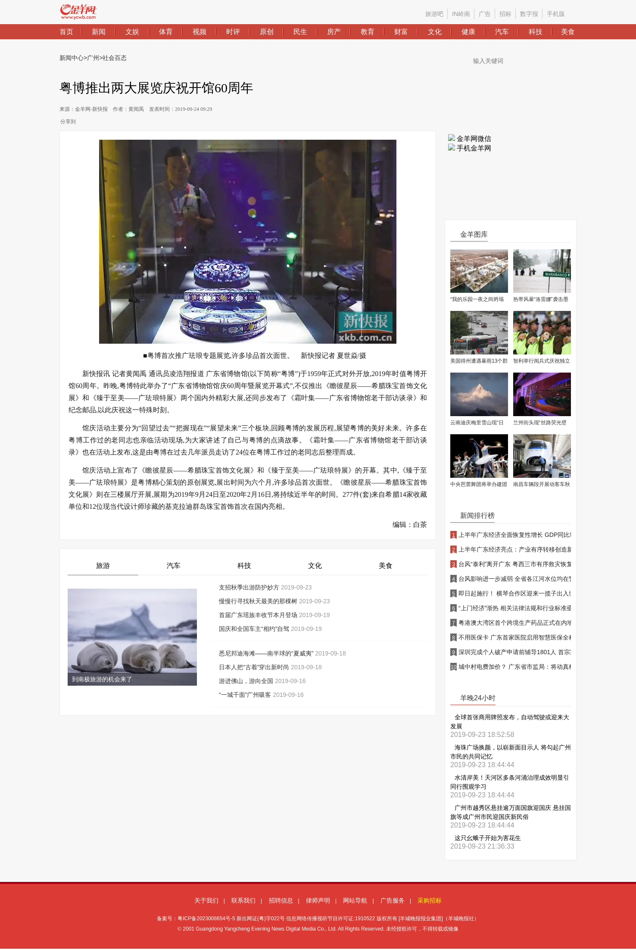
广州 (93, 57)
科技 (244, 565)
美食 (386, 565)
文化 (315, 565)
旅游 (103, 565)
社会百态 (115, 57)
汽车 (174, 565)
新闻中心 (71, 57)
